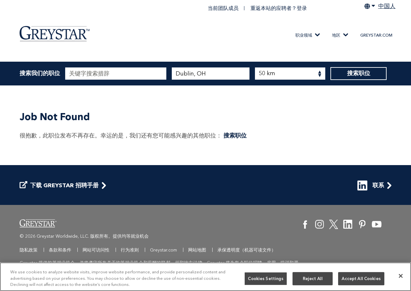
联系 (370, 185)
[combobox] (210, 73)
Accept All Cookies (361, 280)
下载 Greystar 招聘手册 (59, 185)
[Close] (401, 277)
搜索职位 (358, 73)
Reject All (313, 280)
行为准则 (130, 250)
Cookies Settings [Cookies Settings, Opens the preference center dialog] (266, 280)
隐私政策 (29, 250)
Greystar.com (376, 35)
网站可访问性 (96, 250)
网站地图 (197, 250)
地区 (336, 35)
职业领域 (303, 35)
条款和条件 (60, 250)
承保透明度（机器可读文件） (246, 250)
